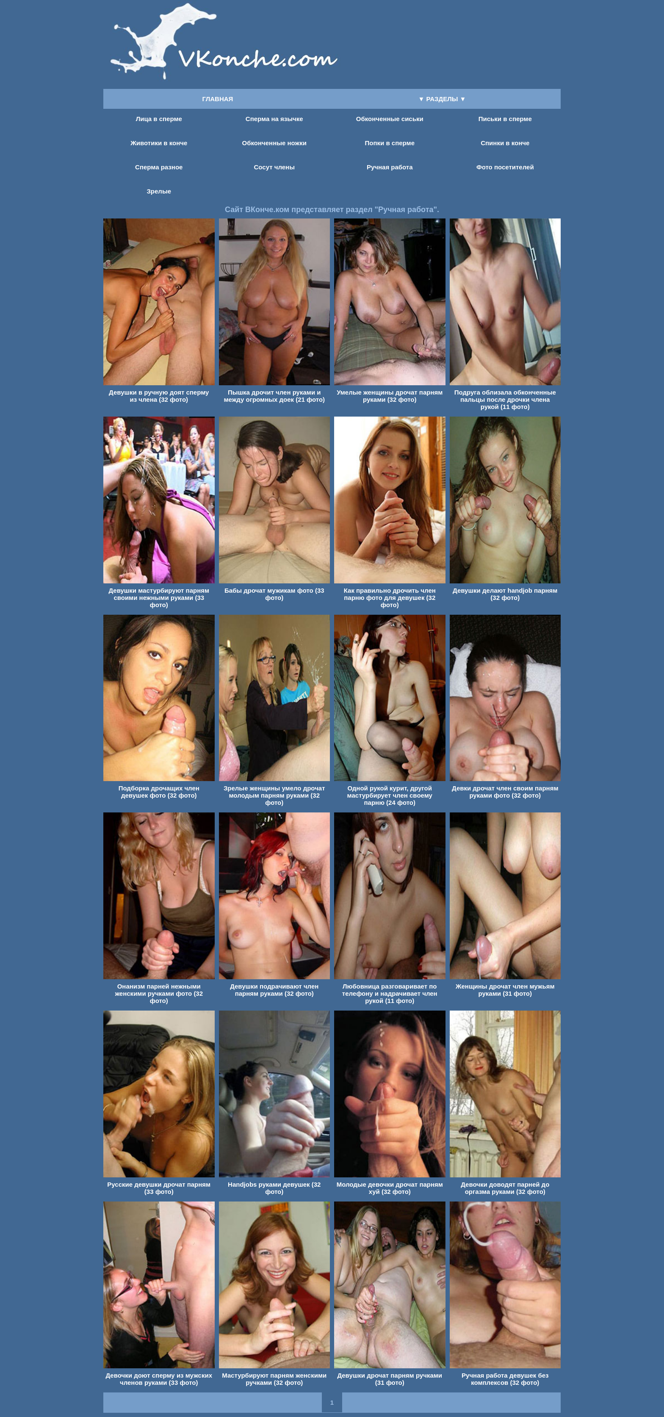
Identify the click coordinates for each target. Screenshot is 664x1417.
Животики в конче (158, 142)
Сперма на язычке (274, 118)
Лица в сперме (159, 118)
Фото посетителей (505, 167)
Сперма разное (159, 167)
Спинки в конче (505, 142)
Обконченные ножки (274, 142)
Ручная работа (390, 167)
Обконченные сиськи (389, 118)
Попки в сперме (390, 142)
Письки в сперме (505, 118)
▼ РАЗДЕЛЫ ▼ (442, 98)
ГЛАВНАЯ (217, 98)
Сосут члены (274, 167)
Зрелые (159, 191)
